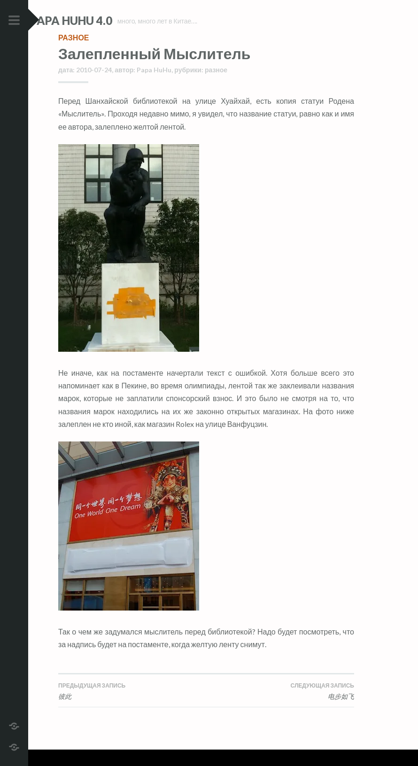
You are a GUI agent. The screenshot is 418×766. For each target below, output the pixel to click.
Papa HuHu (154, 86)
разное (73, 53)
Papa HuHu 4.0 (99, 20)
